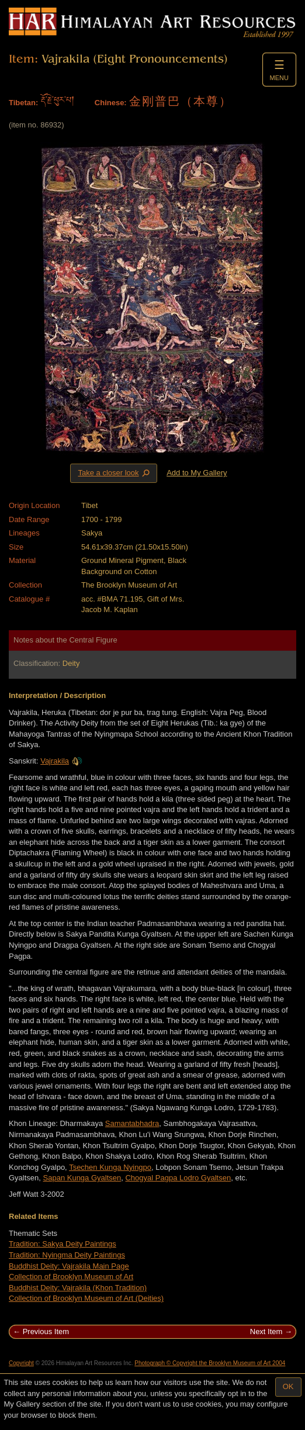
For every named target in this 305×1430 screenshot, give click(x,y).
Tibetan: (23, 102)
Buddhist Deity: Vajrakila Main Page (69, 1266)
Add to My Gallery (197, 472)
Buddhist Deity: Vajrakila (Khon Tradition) (78, 1287)
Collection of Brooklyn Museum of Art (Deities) (86, 1298)
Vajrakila (61, 761)
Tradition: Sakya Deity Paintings (62, 1243)
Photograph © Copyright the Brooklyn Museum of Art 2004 (209, 1363)
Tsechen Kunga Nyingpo (110, 1167)
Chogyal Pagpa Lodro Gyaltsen (178, 1177)
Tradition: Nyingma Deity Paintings (67, 1255)
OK (288, 1386)
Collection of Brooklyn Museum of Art (71, 1276)
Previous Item (46, 1331)
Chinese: (111, 102)
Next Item (266, 1331)
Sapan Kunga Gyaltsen (82, 1177)
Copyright (21, 1363)
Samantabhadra (132, 1123)
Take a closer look (114, 473)
